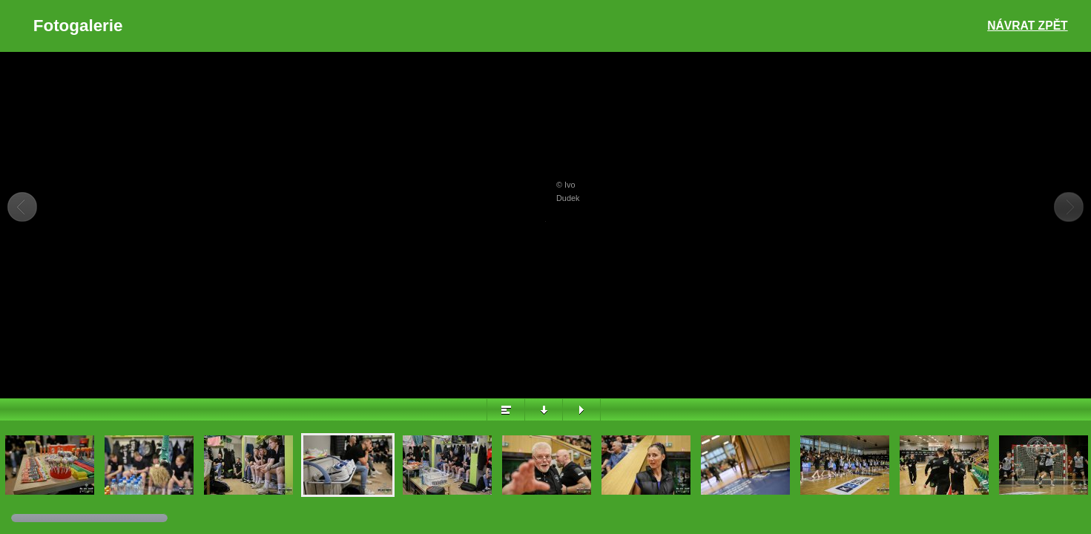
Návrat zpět (1027, 25)
